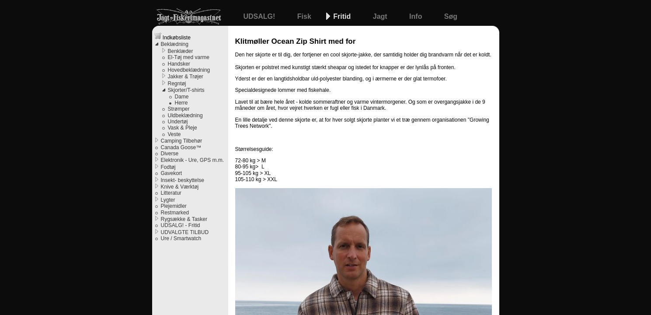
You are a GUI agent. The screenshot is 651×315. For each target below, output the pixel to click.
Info (416, 16)
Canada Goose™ (181, 147)
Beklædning (174, 44)
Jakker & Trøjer (185, 77)
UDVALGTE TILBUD (185, 232)
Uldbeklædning (185, 115)
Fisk (305, 16)
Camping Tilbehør (181, 141)
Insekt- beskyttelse (182, 180)
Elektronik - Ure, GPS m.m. (192, 160)
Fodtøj (168, 167)
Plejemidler (174, 206)
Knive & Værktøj (180, 187)
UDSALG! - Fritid (180, 225)
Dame (182, 97)
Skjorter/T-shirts (186, 90)
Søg (450, 16)
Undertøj (178, 122)
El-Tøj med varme (188, 57)
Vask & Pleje (182, 128)
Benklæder (180, 51)
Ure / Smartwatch (181, 238)
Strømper (179, 109)
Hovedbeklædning (189, 70)
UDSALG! (260, 16)
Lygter (168, 200)
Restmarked (175, 213)
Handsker (179, 64)
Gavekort (171, 173)
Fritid (342, 16)
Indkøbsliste (172, 36)
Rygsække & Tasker (184, 219)
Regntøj (177, 83)
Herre (181, 103)
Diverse (170, 153)
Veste (174, 134)
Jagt (381, 16)
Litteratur (171, 193)
